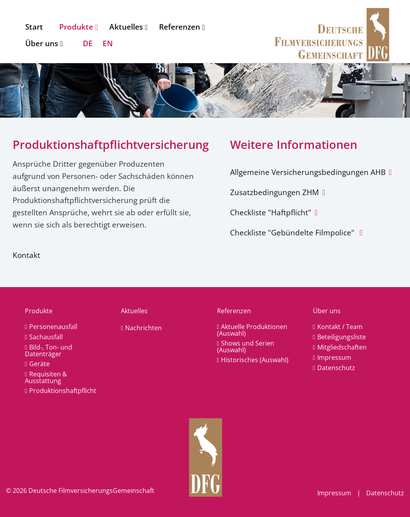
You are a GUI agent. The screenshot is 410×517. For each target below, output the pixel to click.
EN (108, 43)
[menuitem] (36, 27)
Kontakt (26, 255)
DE (88, 43)
